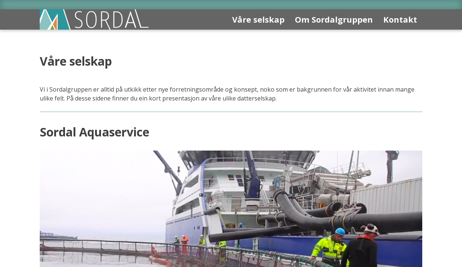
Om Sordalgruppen (334, 19)
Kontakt (400, 19)
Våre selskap (258, 19)
